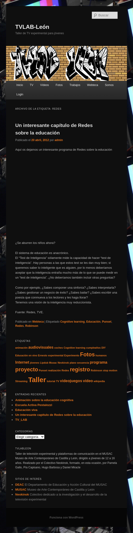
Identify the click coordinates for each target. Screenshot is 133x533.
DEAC (19, 484)
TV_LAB (21, 419)
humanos (101, 355)
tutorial (51, 381)
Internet (22, 362)
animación (21, 347)
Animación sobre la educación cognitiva (44, 400)
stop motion (110, 370)
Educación (93, 321)
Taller (37, 380)
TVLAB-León (32, 27)
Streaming (21, 381)
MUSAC (20, 489)
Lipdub (44, 362)
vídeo (88, 381)
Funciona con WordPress (66, 517)
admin (58, 140)
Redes (19, 326)
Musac (53, 362)
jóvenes (34, 362)
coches (58, 347)
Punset (106, 321)
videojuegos (71, 381)
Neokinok (63, 362)
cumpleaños (93, 347)
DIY (103, 347)
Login (19, 94)
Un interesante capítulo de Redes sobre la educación (53, 415)
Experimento (71, 355)
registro (80, 369)
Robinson (31, 326)
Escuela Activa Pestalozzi (33, 405)
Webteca (92, 85)
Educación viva (26, 410)
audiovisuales (40, 347)
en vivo (33, 355)
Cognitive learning (72, 321)
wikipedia (99, 381)
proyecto (26, 369)
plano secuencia (79, 362)
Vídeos (44, 85)
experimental (56, 355)
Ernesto (42, 355)
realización (54, 370)
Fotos (59, 85)
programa (98, 362)
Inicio (19, 85)
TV (31, 85)
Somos (109, 85)
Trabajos (74, 85)
